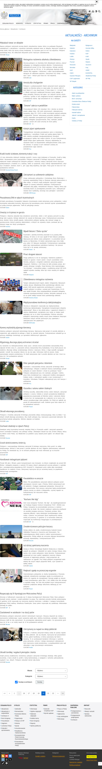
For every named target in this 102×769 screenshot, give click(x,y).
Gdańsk (72, 48)
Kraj (87, 67)
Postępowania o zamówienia (76, 711)
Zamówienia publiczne (74, 706)
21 (47, 692)
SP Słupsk (73, 81)
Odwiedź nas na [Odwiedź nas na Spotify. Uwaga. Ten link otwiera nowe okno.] (6, 763)
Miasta (29, 670)
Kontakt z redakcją (40, 756)
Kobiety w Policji (77, 121)
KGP (71, 70)
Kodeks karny (34, 718)
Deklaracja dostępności (58, 756)
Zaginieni (4, 723)
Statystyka (33, 705)
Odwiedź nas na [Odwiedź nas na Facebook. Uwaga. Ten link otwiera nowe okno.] (10, 755)
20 (42, 692)
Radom (88, 62)
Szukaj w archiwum (25, 682)
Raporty (32, 723)
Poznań (72, 62)
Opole (87, 59)
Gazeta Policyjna (75, 76)
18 (33, 692)
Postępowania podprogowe (75, 716)
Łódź (87, 56)
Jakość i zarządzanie (78, 115)
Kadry (74, 118)
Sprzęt (17, 725)
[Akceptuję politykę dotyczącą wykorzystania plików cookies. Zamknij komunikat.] (96, 1)
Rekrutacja (61, 719)
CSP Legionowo (75, 78)
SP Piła (88, 78)
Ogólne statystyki (35, 711)
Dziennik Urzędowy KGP (49, 709)
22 (52, 692)
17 (28, 692)
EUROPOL (89, 73)
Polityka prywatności (74, 765)
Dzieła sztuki (76, 104)
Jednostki (18, 708)
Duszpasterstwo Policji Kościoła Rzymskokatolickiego (21, 737)
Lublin (72, 56)
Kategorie (28, 676)
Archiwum (22, 29)
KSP (87, 53)
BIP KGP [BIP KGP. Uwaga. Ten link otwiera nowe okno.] (26, 758)
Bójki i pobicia (76, 96)
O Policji (17, 705)
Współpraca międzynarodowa (20, 731)
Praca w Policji (61, 705)
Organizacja (18, 718)
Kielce (87, 51)
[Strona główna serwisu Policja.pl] (90, 11)
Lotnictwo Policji (6, 725)
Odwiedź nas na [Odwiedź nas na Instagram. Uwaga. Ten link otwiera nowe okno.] (3, 759)
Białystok (72, 45)
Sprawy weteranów (88, 714)
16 (23, 692)
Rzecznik (87, 708)
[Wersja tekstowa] (96, 11)
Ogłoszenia (61, 714)
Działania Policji (6, 705)
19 (37, 692)
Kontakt (86, 705)
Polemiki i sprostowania (5, 729)
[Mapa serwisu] (93, 11)
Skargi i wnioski (89, 711)
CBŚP (87, 70)
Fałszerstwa (75, 107)
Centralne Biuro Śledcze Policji (81, 101)
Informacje (33, 708)
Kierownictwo (19, 711)
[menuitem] (8, 23)
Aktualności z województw (5, 712)
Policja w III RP (19, 720)
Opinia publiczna (35, 725)
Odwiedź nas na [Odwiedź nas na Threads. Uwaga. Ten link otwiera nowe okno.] (6, 759)
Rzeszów (73, 64)
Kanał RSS (3, 755)
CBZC (72, 73)
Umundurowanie (20, 728)
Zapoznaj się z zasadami (75, 762)
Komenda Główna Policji (20, 714)
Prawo (45, 705)
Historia (17, 723)
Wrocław (72, 67)
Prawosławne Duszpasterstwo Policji (20, 743)
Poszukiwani (5, 720)
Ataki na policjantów (78, 93)
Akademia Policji (91, 76)
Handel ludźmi (76, 112)
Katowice (73, 51)
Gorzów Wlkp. (90, 48)
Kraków (72, 53)
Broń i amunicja (77, 98)
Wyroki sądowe (48, 713)
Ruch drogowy (5, 718)
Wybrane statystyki (33, 714)
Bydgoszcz (89, 45)
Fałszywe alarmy (77, 110)
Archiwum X (5, 715)
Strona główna (4, 29)
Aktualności (14, 29)
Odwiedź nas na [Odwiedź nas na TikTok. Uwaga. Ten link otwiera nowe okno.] (3, 763)
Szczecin (88, 64)
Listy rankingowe (63, 716)
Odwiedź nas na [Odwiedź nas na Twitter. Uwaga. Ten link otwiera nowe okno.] (10, 759)
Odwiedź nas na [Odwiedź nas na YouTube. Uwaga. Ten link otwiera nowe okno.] (6, 755)
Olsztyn (72, 59)
